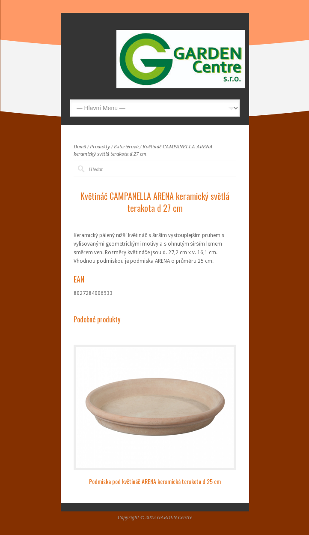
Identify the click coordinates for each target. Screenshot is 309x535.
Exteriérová (126, 147)
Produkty (100, 147)
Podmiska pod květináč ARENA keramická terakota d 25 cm (155, 481)
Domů (80, 147)
